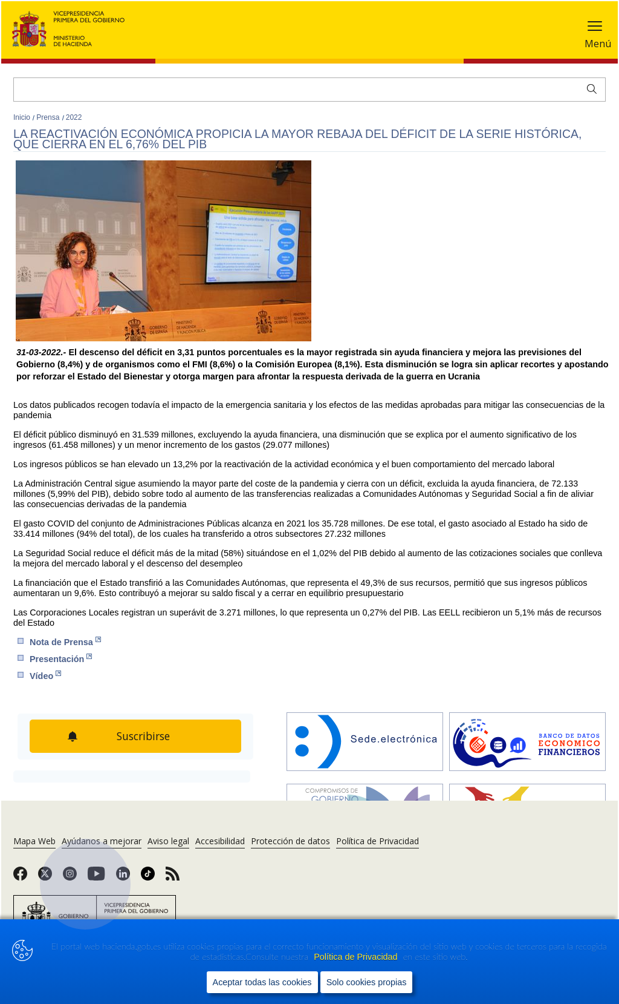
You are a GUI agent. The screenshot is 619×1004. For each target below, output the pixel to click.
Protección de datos (290, 841)
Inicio (22, 117)
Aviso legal (168, 841)
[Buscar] (309, 89)
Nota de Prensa (65, 642)
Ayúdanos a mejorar (101, 841)
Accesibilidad (220, 841)
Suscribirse (143, 736)
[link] (20, 877)
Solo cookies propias (366, 982)
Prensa (48, 117)
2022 (74, 117)
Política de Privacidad (357, 957)
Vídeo (45, 676)
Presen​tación (61, 659)
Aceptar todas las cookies (262, 982)
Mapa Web (34, 841)
